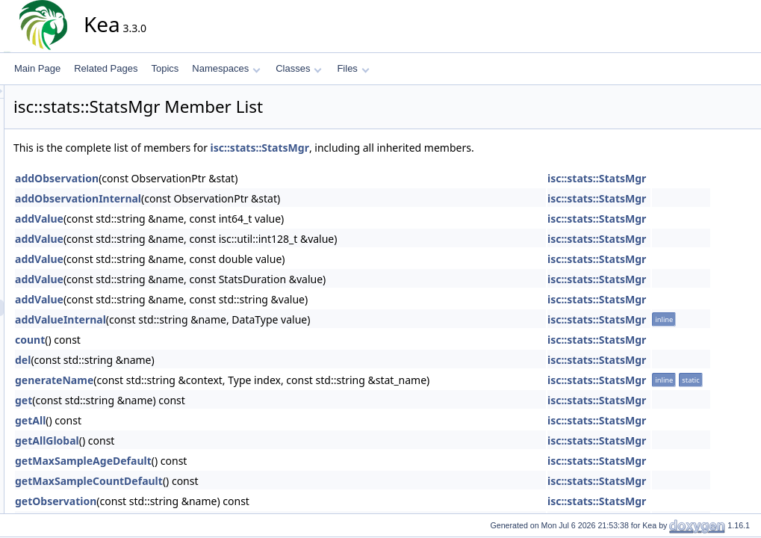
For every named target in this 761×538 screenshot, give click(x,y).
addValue (173, 218)
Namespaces (226, 68)
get (158, 400)
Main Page (37, 68)
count (164, 340)
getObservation (190, 501)
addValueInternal (194, 319)
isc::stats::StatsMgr (394, 147)
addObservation (191, 178)
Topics (164, 68)
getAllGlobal (181, 440)
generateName (188, 380)
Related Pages (105, 68)
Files (353, 68)
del (157, 360)
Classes (299, 68)
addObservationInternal (212, 198)
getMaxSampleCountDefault (223, 481)
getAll (164, 420)
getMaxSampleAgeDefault (217, 461)
